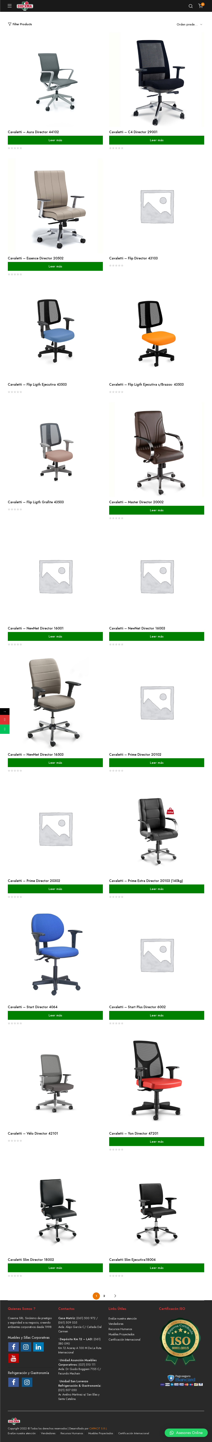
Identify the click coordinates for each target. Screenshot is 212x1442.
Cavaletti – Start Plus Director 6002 (137, 1007)
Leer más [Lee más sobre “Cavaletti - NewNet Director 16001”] (55, 636)
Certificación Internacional (124, 1339)
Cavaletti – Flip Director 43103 (133, 258)
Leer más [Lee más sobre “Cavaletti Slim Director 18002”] (55, 1267)
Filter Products (20, 24)
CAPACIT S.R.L (98, 1428)
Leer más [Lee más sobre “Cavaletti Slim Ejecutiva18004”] (156, 1267)
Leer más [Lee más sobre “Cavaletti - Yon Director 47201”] (156, 1141)
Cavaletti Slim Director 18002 (31, 1259)
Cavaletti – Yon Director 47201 (133, 1133)
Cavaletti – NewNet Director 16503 (36, 754)
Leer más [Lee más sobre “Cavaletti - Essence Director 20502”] (55, 266)
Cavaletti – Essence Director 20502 (36, 258)
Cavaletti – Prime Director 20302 (34, 880)
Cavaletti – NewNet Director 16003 (137, 628)
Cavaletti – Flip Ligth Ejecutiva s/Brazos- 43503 (146, 384)
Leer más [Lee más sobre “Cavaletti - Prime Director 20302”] (55, 889)
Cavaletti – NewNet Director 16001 (36, 628)
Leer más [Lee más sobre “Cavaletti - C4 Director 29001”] (156, 140)
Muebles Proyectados (121, 1334)
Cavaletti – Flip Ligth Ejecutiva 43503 (37, 384)
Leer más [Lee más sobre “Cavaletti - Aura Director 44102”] (55, 140)
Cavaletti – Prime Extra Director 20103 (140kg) (146, 880)
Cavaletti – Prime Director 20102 (135, 754)
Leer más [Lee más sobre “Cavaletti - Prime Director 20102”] (156, 762)
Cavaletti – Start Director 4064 (32, 1007)
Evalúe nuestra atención (123, 1318)
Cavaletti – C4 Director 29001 (133, 132)
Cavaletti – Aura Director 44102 (33, 132)
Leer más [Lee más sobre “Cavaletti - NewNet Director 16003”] (156, 636)
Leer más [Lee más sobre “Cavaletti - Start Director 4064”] (55, 1015)
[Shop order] (190, 24)
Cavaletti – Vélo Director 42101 (33, 1133)
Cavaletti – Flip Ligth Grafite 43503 (36, 502)
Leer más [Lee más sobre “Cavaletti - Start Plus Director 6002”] (156, 1015)
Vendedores (116, 1324)
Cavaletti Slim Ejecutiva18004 (132, 1259)
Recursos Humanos (120, 1329)
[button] (186, 1430)
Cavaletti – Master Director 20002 (136, 502)
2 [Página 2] (104, 1296)
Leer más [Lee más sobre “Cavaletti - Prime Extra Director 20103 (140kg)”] (156, 889)
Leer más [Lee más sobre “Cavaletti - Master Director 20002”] (156, 510)
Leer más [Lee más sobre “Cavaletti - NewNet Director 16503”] (55, 762)
